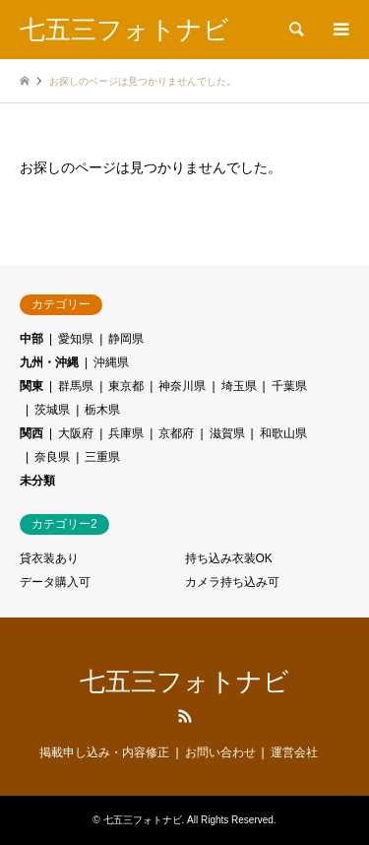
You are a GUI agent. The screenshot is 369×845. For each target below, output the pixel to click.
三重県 (102, 457)
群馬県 (75, 386)
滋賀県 (227, 433)
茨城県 (52, 410)
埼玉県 (239, 386)
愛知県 (75, 339)
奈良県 (52, 457)
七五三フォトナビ (184, 681)
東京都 (126, 386)
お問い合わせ (220, 752)
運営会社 (294, 752)
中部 (31, 339)
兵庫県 (126, 433)
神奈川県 (182, 386)
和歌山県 (283, 433)
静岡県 (126, 339)
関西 (31, 433)
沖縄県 (111, 362)
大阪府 (75, 433)
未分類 (37, 481)
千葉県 (289, 386)
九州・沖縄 (49, 362)
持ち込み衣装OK (229, 558)
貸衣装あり (49, 558)
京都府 (176, 433)
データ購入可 (55, 582)
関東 (31, 386)
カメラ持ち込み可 (232, 582)
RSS (185, 716)
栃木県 (102, 410)
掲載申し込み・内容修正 (104, 752)
